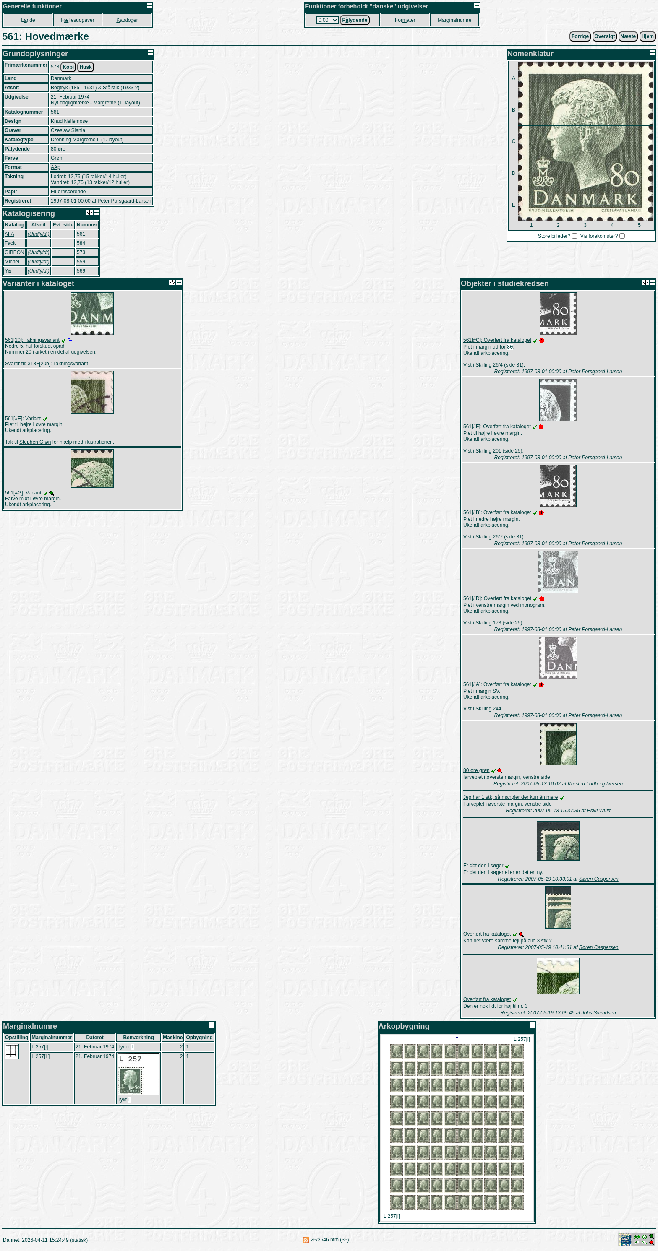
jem (648, 36)
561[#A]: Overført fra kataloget (497, 685)
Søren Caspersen (599, 880)
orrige (580, 36)
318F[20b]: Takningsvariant (58, 364)
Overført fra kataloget (487, 935)
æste (628, 36)
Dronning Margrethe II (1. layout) (87, 140)
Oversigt (605, 36)
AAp (55, 167)
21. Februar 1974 (70, 97)
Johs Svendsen (599, 1014)
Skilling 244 (488, 710)
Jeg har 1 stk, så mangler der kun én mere (510, 798)
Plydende (354, 20)
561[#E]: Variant (23, 418)
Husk (85, 67)
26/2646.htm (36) (330, 1240)
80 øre (58, 149)
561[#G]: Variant (23, 493)
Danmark (61, 78)
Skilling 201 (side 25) (498, 452)
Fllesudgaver (77, 20)
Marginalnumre (454, 20)
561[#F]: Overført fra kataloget (497, 427)
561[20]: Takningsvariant (32, 340)
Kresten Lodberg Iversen (595, 785)
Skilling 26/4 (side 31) (499, 366)
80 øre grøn (476, 771)
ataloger (127, 20)
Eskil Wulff (599, 811)
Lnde (28, 20)
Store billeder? (554, 236)
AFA (9, 234)
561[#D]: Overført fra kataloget (497, 599)
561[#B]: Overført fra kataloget (497, 513)
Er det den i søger (483, 866)
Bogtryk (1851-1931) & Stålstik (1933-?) (95, 88)
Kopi (68, 67)
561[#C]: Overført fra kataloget (497, 340)
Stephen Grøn (35, 442)
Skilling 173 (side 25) (498, 624)
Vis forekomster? (599, 236)
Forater (405, 20)
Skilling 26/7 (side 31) (499, 538)
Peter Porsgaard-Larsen (124, 201)
